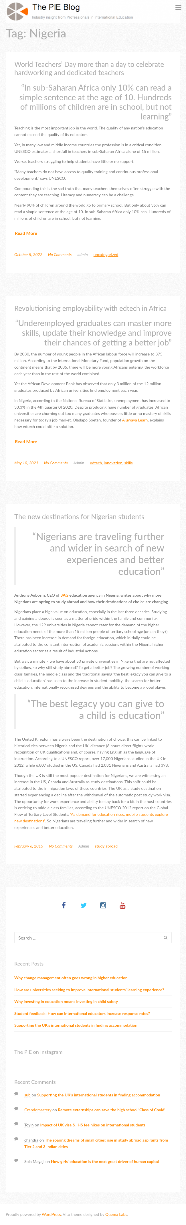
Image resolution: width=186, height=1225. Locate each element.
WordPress (51, 1214)
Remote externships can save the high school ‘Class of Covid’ (111, 1109)
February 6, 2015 (28, 846)
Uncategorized (106, 254)
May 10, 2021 (26, 462)
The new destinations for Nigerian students (79, 516)
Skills (128, 462)
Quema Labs (116, 1214)
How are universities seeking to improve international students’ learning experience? (89, 989)
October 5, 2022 (28, 254)
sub (27, 1094)
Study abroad (106, 846)
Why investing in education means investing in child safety (66, 1001)
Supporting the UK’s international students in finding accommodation (75, 1025)
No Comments (60, 254)
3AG (64, 595)
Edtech (96, 462)
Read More (26, 233)
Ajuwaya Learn (135, 419)
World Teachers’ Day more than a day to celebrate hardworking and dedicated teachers (89, 68)
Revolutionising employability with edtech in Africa (90, 308)
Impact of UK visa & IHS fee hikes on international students (92, 1124)
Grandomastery (38, 1109)
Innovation (113, 462)
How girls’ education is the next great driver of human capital (105, 1161)
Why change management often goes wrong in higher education (71, 977)
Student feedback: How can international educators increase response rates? (82, 1013)
